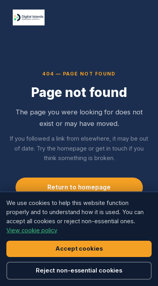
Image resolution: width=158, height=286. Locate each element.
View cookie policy (31, 230)
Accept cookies (79, 248)
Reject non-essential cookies (79, 270)
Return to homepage (79, 187)
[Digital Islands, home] (29, 17)
